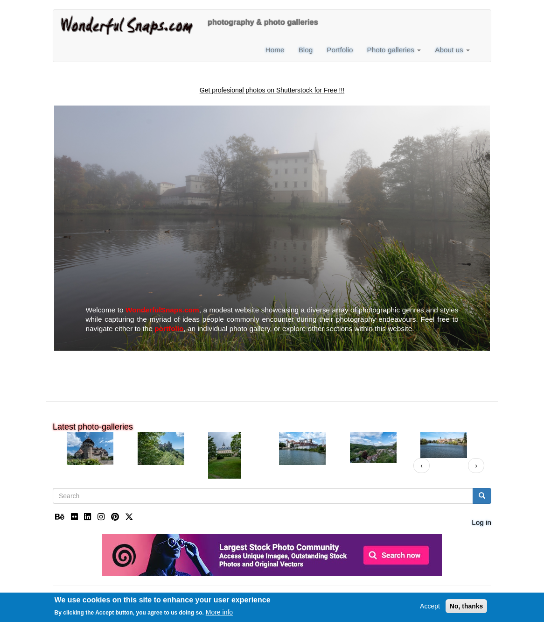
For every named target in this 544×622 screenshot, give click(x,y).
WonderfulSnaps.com (162, 310)
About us (452, 50)
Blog (306, 50)
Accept (430, 606)
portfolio (168, 328)
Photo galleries (394, 50)
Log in (481, 522)
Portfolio (340, 50)
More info (219, 613)
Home (275, 50)
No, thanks (466, 606)
